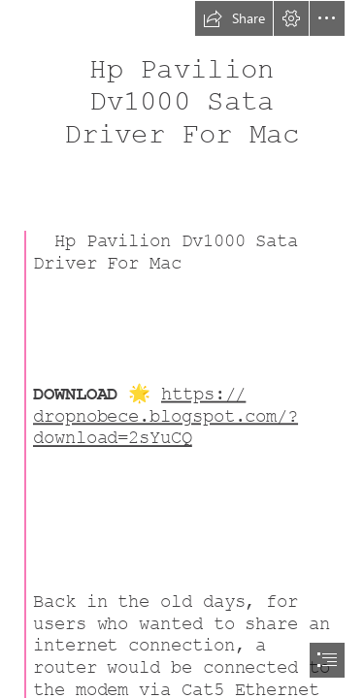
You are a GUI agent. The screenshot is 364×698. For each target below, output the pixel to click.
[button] (234, 18)
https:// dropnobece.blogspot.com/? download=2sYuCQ (165, 416)
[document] (182, 349)
